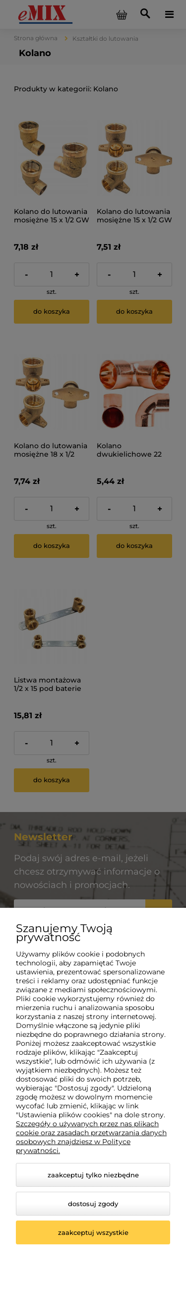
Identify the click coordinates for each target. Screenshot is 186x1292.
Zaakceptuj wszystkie (93, 1232)
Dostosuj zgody (93, 1204)
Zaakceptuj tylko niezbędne (93, 1175)
